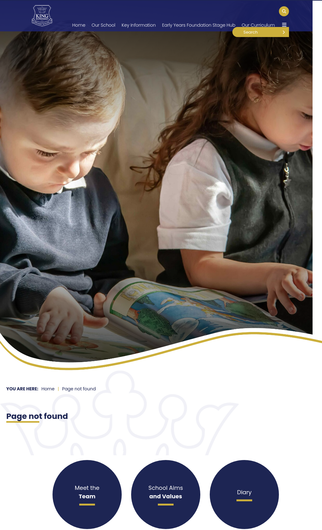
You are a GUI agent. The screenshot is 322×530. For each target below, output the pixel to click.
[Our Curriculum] (258, 15)
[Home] (42, 16)
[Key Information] (139, 15)
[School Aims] (165, 494)
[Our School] (103, 15)
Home (48, 389)
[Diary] (244, 494)
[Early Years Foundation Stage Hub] (198, 15)
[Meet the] (87, 494)
